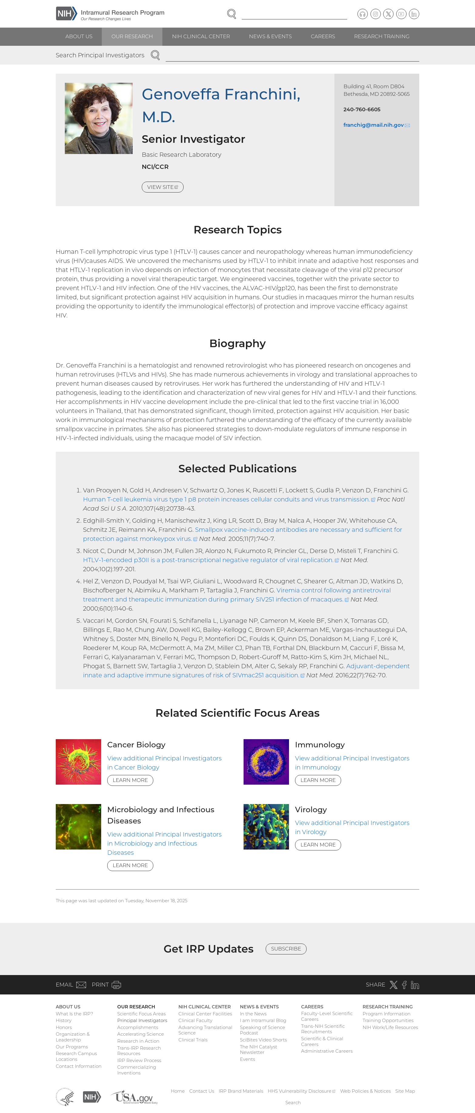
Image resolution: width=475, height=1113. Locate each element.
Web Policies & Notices (365, 1091)
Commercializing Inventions (136, 1070)
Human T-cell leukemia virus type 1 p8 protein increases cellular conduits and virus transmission (229, 499)
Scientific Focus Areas (141, 1014)
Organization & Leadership (73, 1037)
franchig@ (377, 125)
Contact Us (201, 1091)
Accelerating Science (140, 1034)
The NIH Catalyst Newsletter (258, 1049)
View (165, 188)
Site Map (405, 1091)
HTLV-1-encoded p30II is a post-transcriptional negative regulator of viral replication (211, 560)
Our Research (132, 36)
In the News (253, 1014)
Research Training (382, 36)
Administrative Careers (327, 1051)
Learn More (130, 780)
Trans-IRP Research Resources (139, 1051)
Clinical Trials (193, 1040)
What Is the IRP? (74, 1014)
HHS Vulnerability (302, 1091)
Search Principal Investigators (100, 55)
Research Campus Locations (76, 1056)
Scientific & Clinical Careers (322, 1041)
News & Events (270, 36)
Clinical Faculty (195, 1020)
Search (293, 1102)
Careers (323, 36)
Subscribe (286, 949)
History (63, 1020)
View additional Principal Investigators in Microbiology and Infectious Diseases (164, 843)
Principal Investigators (142, 1020)
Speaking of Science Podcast (262, 1030)
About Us (78, 36)
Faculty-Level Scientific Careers (327, 1016)
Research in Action (138, 1041)
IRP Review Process (139, 1060)
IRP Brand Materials (241, 1091)
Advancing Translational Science (205, 1030)
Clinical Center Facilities (205, 1014)
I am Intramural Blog (263, 1020)
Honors (64, 1027)
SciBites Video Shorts (263, 1040)
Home (178, 1091)
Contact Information (78, 1066)
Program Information (386, 1014)
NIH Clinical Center (201, 36)
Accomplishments (137, 1027)
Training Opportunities (388, 1020)
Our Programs (72, 1047)
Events (247, 1059)
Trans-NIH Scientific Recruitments (323, 1029)
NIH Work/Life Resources (390, 1027)
